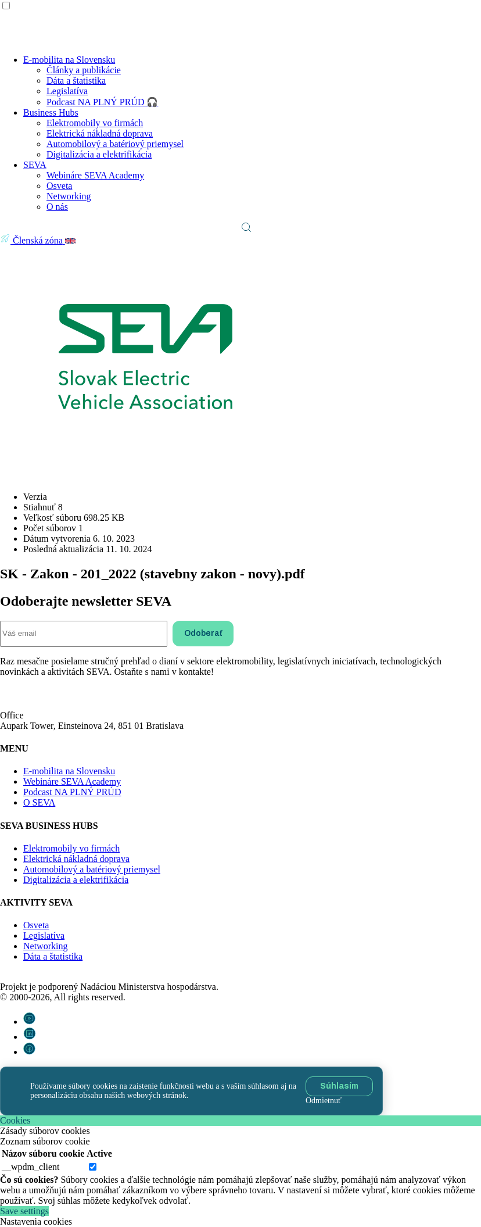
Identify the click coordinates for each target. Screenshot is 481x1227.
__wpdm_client (31, 1167)
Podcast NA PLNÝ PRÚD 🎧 (102, 102)
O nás (57, 207)
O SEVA (39, 802)
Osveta (59, 186)
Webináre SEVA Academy (95, 175)
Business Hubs (50, 112)
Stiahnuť (26, 476)
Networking (68, 196)
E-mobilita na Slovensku (69, 60)
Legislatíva (67, 91)
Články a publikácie (83, 70)
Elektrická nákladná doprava (99, 133)
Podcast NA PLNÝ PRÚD (72, 792)
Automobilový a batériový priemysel (115, 144)
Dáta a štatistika (76, 80)
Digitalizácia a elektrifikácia (99, 154)
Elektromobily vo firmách (94, 123)
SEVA (34, 165)
